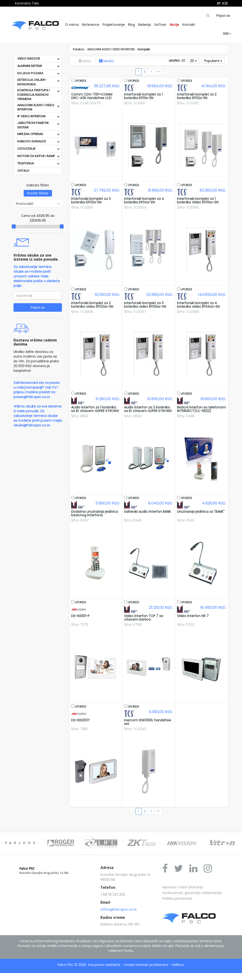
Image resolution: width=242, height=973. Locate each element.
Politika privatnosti (177, 898)
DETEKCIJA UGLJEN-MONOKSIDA (32, 82)
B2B (225, 3)
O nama (72, 24)
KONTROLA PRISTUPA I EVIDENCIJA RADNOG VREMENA (33, 94)
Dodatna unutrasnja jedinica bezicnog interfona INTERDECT (94, 515)
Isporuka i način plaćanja (182, 887)
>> (158, 72)
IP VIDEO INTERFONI (31, 116)
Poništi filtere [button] (37, 193)
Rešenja (144, 24)
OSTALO (23, 170)
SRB (227, 33)
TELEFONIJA (25, 163)
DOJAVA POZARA (30, 73)
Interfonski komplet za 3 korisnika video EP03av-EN (145, 305)
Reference (90, 24)
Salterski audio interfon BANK (147, 511)
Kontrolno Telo (27, 3)
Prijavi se (223, 15)
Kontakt (188, 24)
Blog (131, 24)
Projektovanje (114, 24)
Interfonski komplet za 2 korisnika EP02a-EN (196, 96)
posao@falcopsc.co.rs (31, 396)
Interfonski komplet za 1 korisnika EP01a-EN (143, 96)
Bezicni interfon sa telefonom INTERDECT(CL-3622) (201, 409)
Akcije (174, 24)
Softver (160, 24)
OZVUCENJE (26, 148)
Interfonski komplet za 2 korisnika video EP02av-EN (92, 305)
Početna (78, 49)
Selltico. (178, 964)
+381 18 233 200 (112, 894)
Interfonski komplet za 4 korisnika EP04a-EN (144, 200)
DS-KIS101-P (80, 616)
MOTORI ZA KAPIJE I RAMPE (37, 156)
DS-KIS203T (80, 720)
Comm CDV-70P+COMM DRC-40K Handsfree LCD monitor (91, 98)
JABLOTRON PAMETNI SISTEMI (32, 125)
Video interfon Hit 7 (193, 616)
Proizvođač (38, 203)
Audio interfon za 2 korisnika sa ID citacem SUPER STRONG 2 (148, 411)
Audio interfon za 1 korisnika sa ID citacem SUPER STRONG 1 (95, 411)
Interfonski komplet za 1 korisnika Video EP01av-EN (197, 200)
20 (193, 60)
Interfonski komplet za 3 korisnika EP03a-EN (91, 200)
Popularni (213, 60)
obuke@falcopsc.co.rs (31, 425)
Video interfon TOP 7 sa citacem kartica (143, 618)
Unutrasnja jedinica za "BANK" (201, 511)
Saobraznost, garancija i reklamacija (192, 892)
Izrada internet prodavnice (146, 964)
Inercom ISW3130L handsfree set (147, 722)
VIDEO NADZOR (28, 58)
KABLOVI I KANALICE (31, 141)
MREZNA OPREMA (30, 134)
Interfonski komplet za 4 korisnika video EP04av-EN (198, 305)
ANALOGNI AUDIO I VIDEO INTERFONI (35, 107)
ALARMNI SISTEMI (29, 66)
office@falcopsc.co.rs (118, 909)
